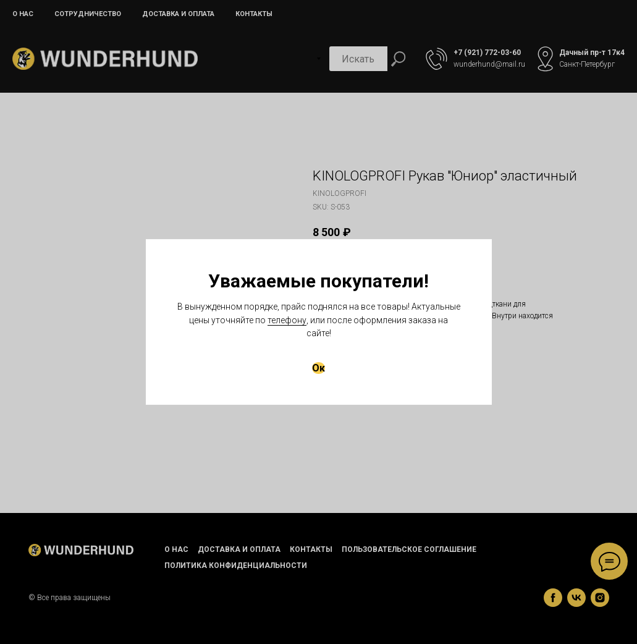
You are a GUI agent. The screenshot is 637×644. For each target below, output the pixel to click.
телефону (287, 320)
